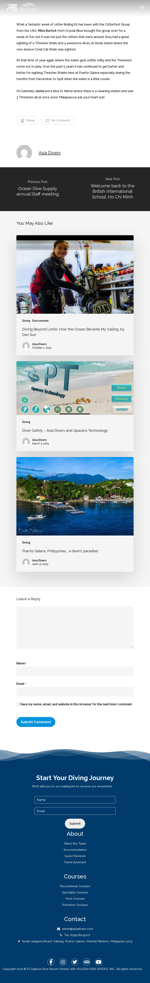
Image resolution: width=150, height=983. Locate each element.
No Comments (58, 120)
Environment (40, 320)
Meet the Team (75, 843)
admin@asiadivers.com (75, 929)
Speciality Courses (75, 892)
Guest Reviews (75, 856)
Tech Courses (75, 898)
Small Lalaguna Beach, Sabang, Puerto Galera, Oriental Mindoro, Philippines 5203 (75, 941)
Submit (75, 823)
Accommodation (75, 850)
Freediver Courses (75, 905)
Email (21, 684)
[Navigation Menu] (142, 7)
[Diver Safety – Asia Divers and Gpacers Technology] (75, 406)
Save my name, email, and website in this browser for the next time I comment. (76, 704)
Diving (27, 120)
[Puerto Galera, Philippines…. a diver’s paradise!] (75, 514)
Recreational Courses (75, 886)
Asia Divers (50, 152)
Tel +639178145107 (75, 935)
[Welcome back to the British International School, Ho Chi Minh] (112, 189)
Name (21, 663)
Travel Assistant (75, 862)
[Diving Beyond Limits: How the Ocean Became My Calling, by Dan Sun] (75, 295)
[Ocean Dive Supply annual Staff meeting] (37, 189)
